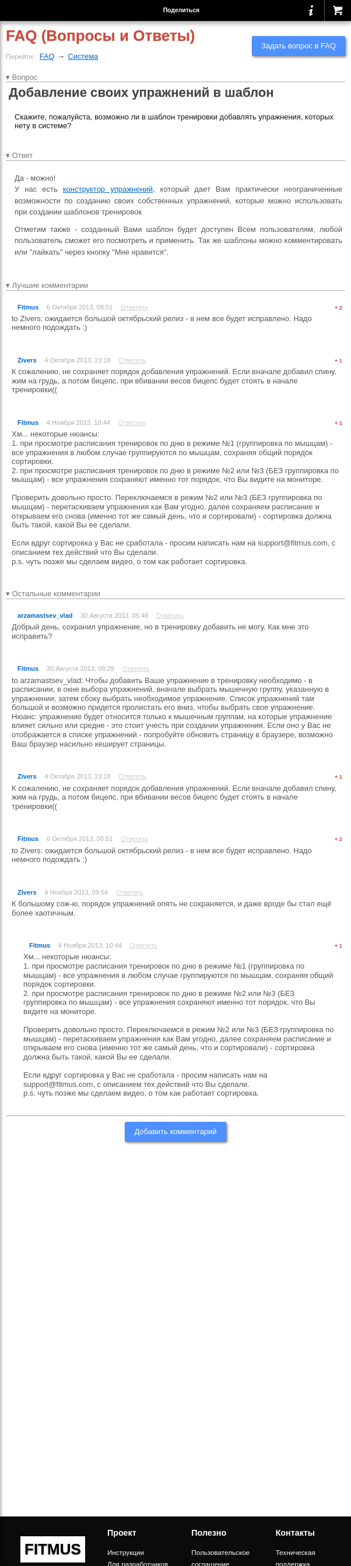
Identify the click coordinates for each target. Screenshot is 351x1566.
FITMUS (52, 1549)
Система (83, 56)
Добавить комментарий (175, 1131)
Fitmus (27, 307)
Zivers (27, 360)
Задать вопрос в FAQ (298, 45)
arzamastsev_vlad (45, 615)
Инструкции (125, 1552)
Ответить (134, 307)
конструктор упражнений (108, 189)
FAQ (47, 56)
